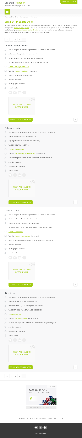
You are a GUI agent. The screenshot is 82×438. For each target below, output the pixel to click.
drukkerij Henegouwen (21, 28)
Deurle (23, 219)
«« (7, 40)
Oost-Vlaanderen (14, 219)
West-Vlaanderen (14, 301)
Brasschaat (21, 136)
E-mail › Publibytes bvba (16, 149)
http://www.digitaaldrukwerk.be (25, 153)
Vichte (24, 301)
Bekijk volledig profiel (20, 120)
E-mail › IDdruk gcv (15, 314)
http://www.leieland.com (22, 236)
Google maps (31, 54)
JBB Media (39, 433)
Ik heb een (69, 2)
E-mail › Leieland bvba (16, 232)
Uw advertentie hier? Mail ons (41, 407)
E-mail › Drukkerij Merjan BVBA (19, 67)
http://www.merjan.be (21, 71)
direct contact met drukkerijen (28, 30)
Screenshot (34, 71)
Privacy (45, 433)
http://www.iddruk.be (21, 318)
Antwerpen (12, 54)
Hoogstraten (21, 54)
